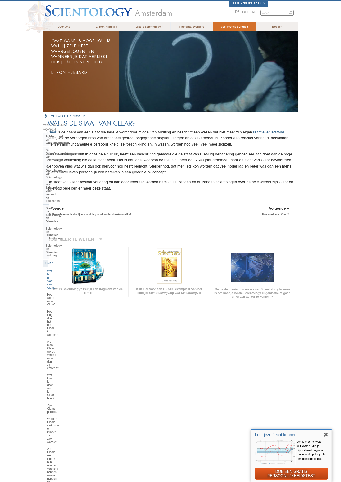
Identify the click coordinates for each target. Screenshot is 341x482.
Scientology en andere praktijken (68, 308)
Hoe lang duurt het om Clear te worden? (66, 219)
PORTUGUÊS (106, 433)
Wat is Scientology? (149, 26)
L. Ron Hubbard (106, 26)
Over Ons (63, 26)
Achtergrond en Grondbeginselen (68, 131)
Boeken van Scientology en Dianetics (64, 168)
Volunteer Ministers (171, 411)
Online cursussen (170, 425)
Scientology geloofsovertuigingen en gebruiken (187, 402)
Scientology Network (240, 406)
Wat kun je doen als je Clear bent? (68, 237)
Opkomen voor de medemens (177, 406)
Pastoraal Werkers (191, 26)
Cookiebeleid (226, 477)
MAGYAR (103, 401)
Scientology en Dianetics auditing (68, 188)
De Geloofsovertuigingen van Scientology (65, 140)
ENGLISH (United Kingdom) (61, 405)
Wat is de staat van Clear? (63, 203)
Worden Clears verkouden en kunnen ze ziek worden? (65, 253)
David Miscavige (237, 416)
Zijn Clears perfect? (59, 245)
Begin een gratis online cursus (245, 420)
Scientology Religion (240, 411)
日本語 (49, 425)
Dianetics (233, 402)
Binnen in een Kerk (59, 291)
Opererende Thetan (59, 277)
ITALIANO (103, 428)
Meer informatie (169, 429)
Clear (103, 132)
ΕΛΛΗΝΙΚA (104, 424)
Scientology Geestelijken (62, 284)
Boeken (277, 26)
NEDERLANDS (54, 438)
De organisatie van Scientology (67, 316)
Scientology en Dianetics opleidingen (62, 179)
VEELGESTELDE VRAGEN (68, 116)
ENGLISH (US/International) (61, 401)
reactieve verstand (132, 138)
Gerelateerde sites (249, 3)
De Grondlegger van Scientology (68, 149)
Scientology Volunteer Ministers (246, 425)
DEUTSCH (51, 443)
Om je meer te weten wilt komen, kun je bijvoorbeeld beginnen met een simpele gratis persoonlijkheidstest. (311, 450)
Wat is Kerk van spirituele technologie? (63, 339)
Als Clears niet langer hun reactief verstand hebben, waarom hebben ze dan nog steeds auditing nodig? (68, 265)
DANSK (49, 410)
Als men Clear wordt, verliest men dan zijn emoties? (68, 229)
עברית (49, 420)
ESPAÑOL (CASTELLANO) (113, 419)
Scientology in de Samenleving (67, 355)
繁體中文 (50, 434)
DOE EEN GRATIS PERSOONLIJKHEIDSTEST (291, 473)
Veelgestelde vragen (234, 26)
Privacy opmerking (206, 477)
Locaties (164, 438)
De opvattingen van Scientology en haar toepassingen (67, 300)
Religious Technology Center (65, 330)
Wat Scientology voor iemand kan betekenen (68, 158)
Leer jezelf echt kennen (275, 435)
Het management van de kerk (65, 323)
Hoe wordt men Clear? (61, 210)
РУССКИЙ (51, 429)
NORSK (102, 405)
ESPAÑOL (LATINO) (109, 415)
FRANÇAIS (51, 415)
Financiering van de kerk (62, 348)
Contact (164, 434)
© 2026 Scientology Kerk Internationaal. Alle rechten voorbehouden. (82, 477)
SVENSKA (104, 410)
